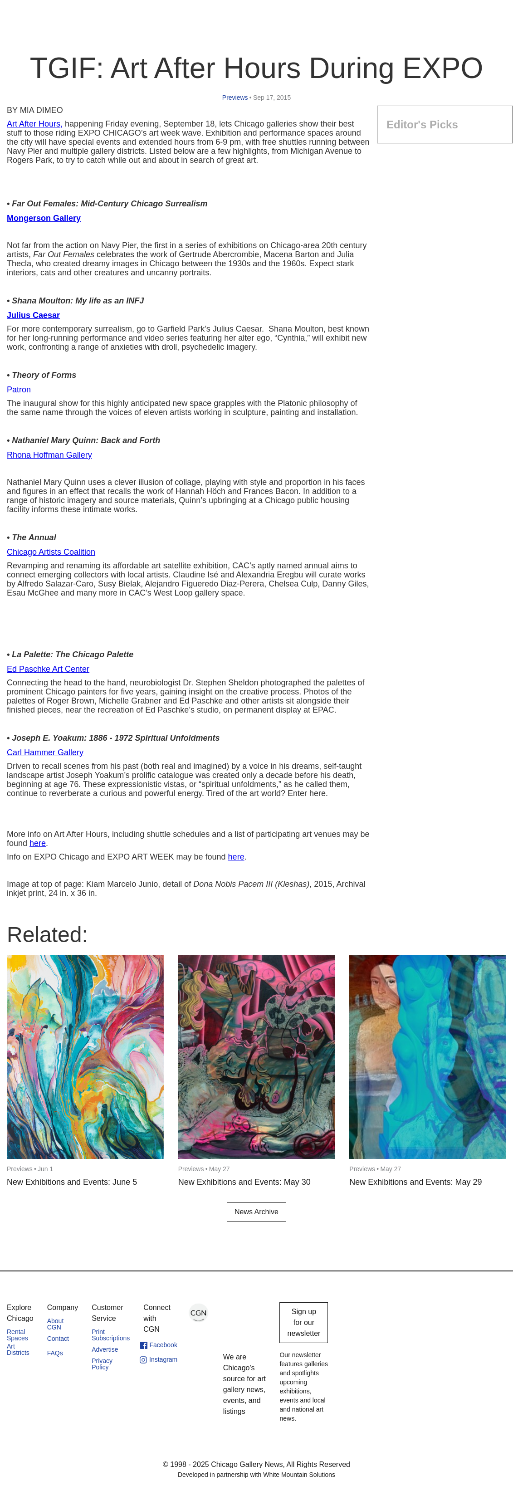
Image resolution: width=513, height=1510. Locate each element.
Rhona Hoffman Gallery (49, 454)
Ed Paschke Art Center (48, 669)
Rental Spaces (17, 1335)
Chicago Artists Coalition (51, 552)
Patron (19, 389)
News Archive (256, 1212)
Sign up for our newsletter (303, 1322)
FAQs (55, 1353)
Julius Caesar (33, 315)
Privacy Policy (102, 1364)
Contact (58, 1338)
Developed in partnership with (256, 1474)
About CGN (55, 1324)
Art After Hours (33, 123)
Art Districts (18, 1349)
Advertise (105, 1349)
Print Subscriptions (111, 1335)
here (37, 843)
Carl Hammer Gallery (45, 752)
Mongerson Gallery (44, 218)
